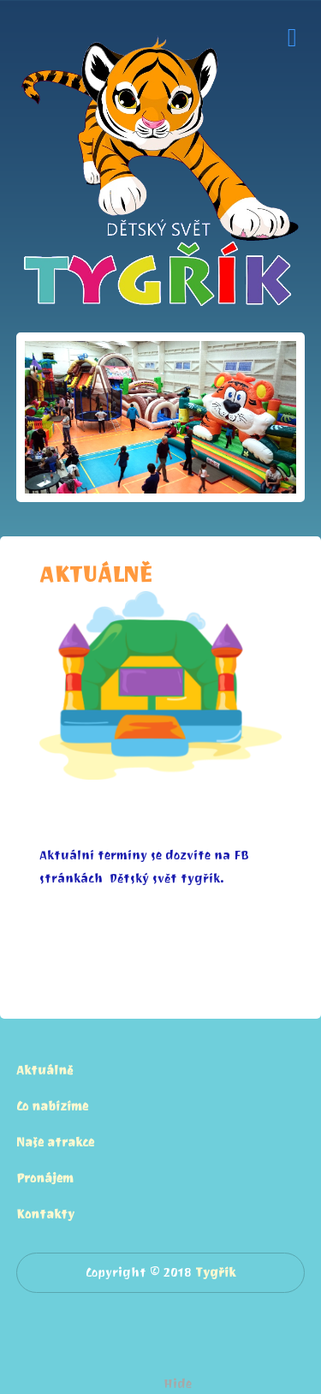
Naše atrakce (55, 1142)
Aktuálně (44, 1070)
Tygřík (215, 1273)
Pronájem (45, 1178)
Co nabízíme (52, 1106)
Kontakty (45, 1214)
